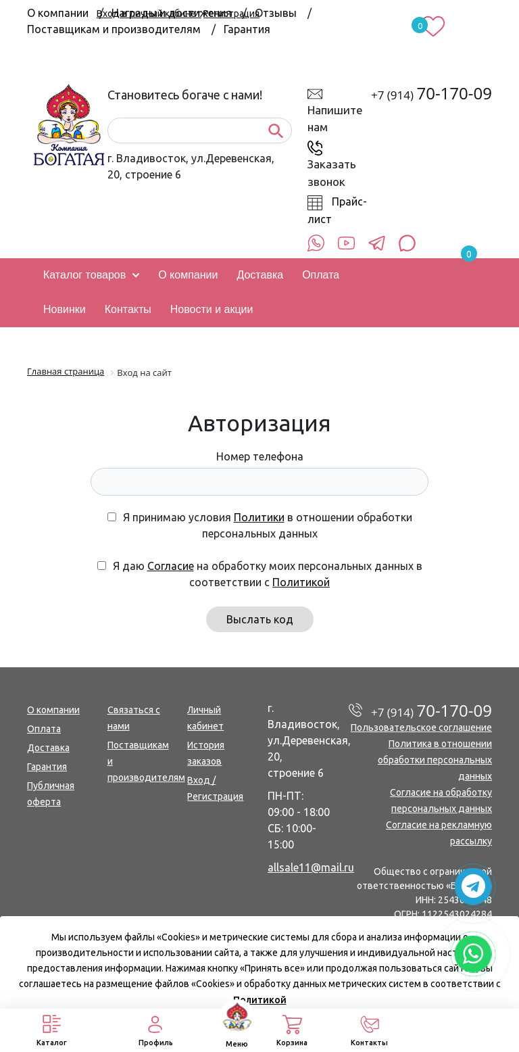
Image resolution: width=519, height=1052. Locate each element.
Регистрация (231, 13)
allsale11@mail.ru (311, 867)
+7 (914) (431, 95)
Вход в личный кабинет (149, 13)
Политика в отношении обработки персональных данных (435, 760)
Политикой (301, 582)
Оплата (44, 728)
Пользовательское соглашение (421, 727)
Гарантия (247, 29)
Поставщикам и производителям (114, 29)
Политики (259, 517)
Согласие (170, 566)
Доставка (48, 747)
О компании (53, 709)
